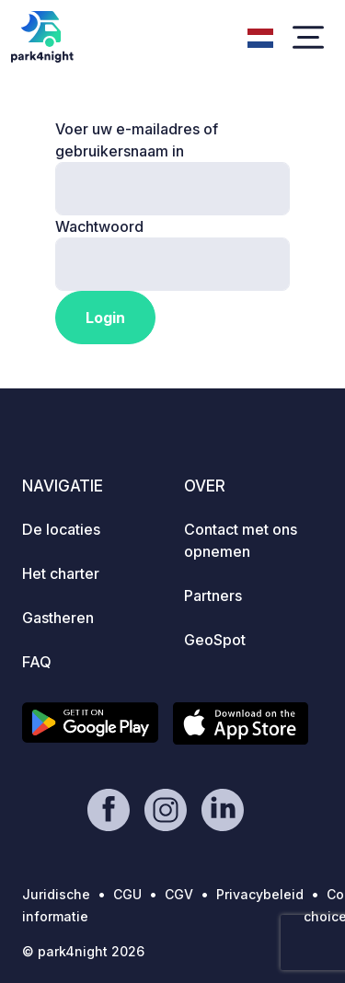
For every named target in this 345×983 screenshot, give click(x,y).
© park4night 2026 (83, 951)
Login (105, 317)
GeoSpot (215, 639)
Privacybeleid (260, 894)
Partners (213, 595)
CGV (179, 894)
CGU (127, 894)
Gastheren (58, 617)
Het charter (60, 573)
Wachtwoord (99, 226)
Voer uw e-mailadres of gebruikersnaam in (136, 140)
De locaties (61, 529)
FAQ (37, 662)
